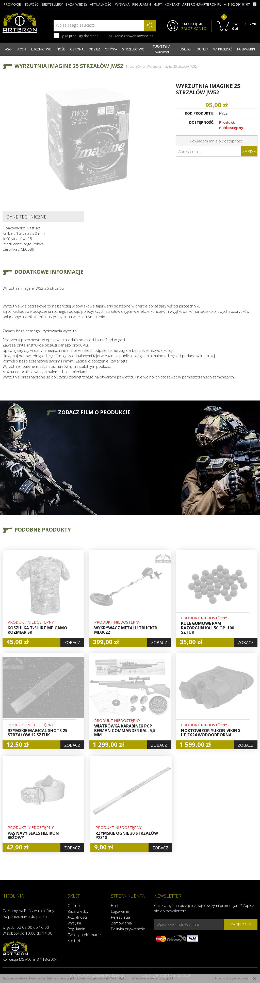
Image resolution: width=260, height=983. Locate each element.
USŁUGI (185, 49)
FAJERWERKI (246, 49)
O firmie (75, 905)
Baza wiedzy (78, 911)
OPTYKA (111, 49)
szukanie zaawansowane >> (131, 35)
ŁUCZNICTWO (41, 49)
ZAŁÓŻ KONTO (193, 28)
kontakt (172, 4)
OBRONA (77, 49)
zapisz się (240, 924)
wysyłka (122, 4)
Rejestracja (120, 917)
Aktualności (77, 917)
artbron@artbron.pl (201, 4)
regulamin (141, 4)
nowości (31, 4)
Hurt (115, 905)
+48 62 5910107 (237, 4)
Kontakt (74, 940)
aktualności (101, 4)
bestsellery (52, 4)
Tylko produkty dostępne (76, 35)
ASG (8, 49)
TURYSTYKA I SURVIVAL (162, 49)
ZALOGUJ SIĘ (192, 24)
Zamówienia (121, 922)
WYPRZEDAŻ (222, 49)
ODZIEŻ (94, 49)
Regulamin (76, 928)
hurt (158, 4)
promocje (12, 4)
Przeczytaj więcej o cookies (231, 978)
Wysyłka (74, 922)
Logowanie (120, 911)
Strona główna (135, 66)
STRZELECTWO (133, 49)
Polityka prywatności (128, 928)
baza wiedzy (76, 4)
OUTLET (202, 49)
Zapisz (249, 151)
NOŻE (61, 49)
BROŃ (21, 49)
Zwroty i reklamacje (84, 934)
